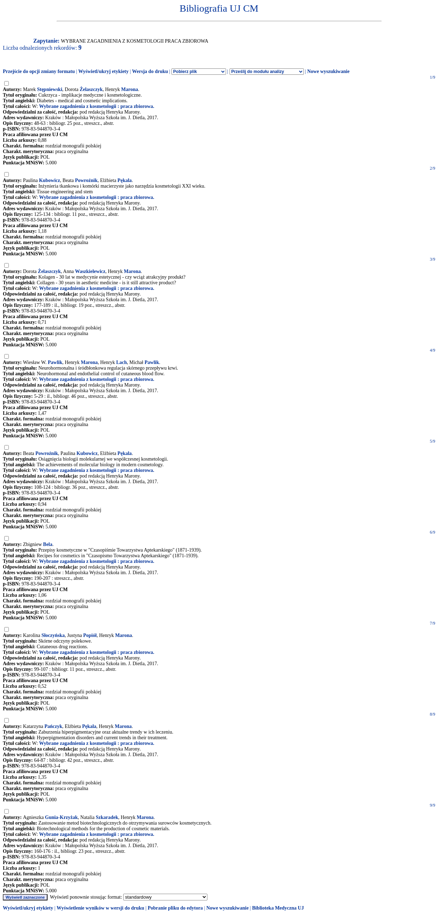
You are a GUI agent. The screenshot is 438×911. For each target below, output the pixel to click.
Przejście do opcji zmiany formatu (39, 71)
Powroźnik (86, 180)
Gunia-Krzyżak (61, 817)
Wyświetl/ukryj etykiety (103, 71)
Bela (47, 544)
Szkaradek (107, 817)
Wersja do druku (150, 71)
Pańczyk (53, 726)
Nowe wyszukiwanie (328, 71)
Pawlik (55, 362)
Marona (129, 89)
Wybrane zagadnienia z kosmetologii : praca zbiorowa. (96, 106)
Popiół (89, 635)
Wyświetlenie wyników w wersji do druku (100, 908)
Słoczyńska (53, 635)
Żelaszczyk (91, 89)
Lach (121, 362)
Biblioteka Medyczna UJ (278, 908)
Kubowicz (49, 180)
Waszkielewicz (90, 271)
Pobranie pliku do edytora (175, 908)
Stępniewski (49, 89)
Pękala (125, 180)
